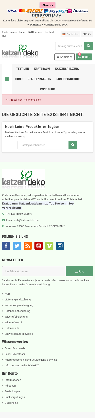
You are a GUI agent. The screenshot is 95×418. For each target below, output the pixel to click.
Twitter (17, 246)
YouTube (38, 246)
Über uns (35, 32)
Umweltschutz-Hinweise (19, 333)
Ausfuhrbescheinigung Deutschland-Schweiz (31, 359)
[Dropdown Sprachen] (70, 34)
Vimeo (49, 246)
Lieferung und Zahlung (18, 299)
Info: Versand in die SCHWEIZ (22, 365)
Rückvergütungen (15, 397)
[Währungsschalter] (87, 34)
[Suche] (74, 46)
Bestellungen (12, 391)
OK (79, 271)
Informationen (13, 379)
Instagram (60, 246)
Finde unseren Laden (14, 32)
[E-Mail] (34, 271)
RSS (28, 246)
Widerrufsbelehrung (16, 316)
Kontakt (49, 32)
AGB (7, 293)
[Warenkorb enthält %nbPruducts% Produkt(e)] (84, 56)
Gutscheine (11, 402)
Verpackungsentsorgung (19, 305)
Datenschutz (12, 328)
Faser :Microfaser (15, 354)
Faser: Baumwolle (15, 348)
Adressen (10, 385)
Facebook (6, 246)
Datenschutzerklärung (17, 310)
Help (4, 36)
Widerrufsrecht (13, 322)
